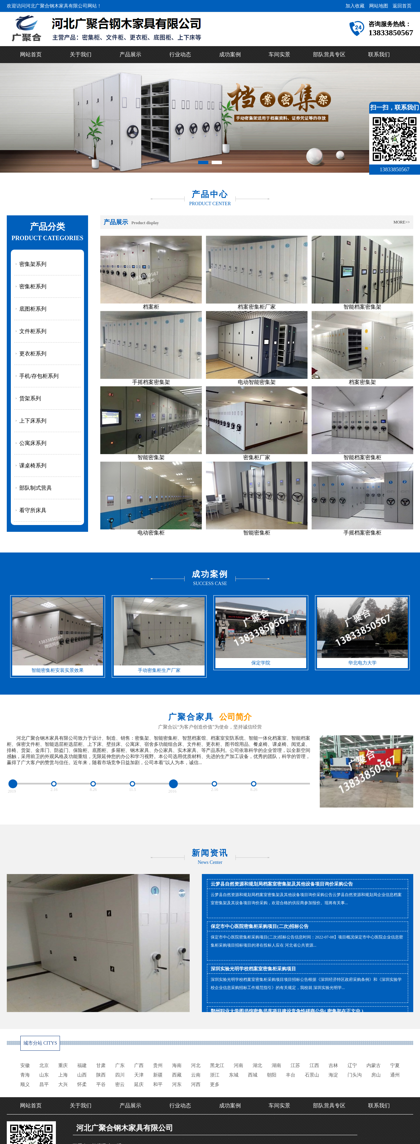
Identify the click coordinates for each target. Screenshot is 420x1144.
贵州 (158, 1065)
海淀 (333, 1075)
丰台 (290, 1075)
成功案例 (230, 54)
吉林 (333, 1065)
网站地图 (378, 5)
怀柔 (82, 1084)
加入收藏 (354, 5)
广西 (139, 1065)
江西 (314, 1065)
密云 (120, 1084)
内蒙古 (373, 1065)
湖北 (257, 1065)
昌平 (44, 1084)
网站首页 (31, 54)
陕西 (101, 1075)
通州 (395, 1075)
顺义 (25, 1084)
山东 (44, 1075)
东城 (233, 1075)
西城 (252, 1075)
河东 (177, 1084)
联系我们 (379, 54)
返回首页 (402, 5)
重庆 (63, 1065)
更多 (214, 1084)
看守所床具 (32, 510)
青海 (25, 1075)
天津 (139, 1075)
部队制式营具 (35, 488)
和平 (158, 1084)
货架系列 (30, 398)
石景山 (312, 1075)
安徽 (25, 1065)
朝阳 (271, 1075)
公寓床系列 (32, 443)
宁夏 (395, 1065)
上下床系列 (32, 421)
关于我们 (80, 54)
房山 (376, 1075)
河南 (238, 1065)
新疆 (158, 1075)
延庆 (139, 1084)
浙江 (214, 1075)
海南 (177, 1065)
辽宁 (352, 1065)
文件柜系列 (32, 331)
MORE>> (402, 222)
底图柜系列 (32, 309)
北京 (44, 1065)
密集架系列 (32, 264)
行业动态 (180, 54)
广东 (120, 1065)
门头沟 (355, 1075)
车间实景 (279, 54)
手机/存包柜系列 (39, 376)
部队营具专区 (329, 54)
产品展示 (130, 54)
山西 (82, 1075)
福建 (82, 1065)
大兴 (63, 1084)
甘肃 (101, 1065)
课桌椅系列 (32, 465)
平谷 (101, 1084)
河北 (196, 1065)
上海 (63, 1075)
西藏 (177, 1075)
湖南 (276, 1065)
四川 (120, 1075)
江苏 (295, 1065)
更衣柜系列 (32, 353)
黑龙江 (217, 1065)
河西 (196, 1084)
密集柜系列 (32, 286)
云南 (196, 1075)
